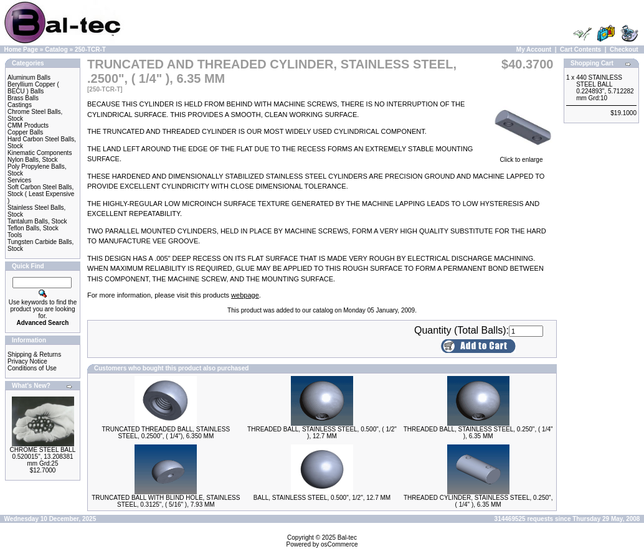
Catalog (56, 49)
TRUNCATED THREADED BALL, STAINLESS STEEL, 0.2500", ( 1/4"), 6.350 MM (166, 432)
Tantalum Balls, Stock (37, 221)
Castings (19, 104)
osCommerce (339, 544)
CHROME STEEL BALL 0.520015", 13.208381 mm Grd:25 (43, 456)
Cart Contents (580, 49)
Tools (14, 235)
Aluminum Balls (28, 77)
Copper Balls (25, 132)
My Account (533, 49)
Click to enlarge (521, 157)
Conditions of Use (32, 368)
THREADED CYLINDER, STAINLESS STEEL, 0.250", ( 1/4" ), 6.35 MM (478, 501)
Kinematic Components (39, 152)
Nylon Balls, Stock (32, 159)
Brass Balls (23, 98)
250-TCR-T (90, 49)
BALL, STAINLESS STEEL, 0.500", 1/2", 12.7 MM (322, 497)
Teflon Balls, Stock (33, 228)
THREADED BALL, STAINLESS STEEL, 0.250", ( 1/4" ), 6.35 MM (478, 432)
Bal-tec (347, 537)
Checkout (624, 49)
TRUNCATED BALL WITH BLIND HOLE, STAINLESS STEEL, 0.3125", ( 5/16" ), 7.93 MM (166, 501)
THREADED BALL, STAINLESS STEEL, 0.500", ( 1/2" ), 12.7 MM (322, 432)
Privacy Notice (27, 361)
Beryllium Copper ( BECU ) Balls (33, 88)
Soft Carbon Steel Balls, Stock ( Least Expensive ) (40, 194)
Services (19, 180)
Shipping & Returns (34, 354)
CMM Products (28, 125)
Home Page (21, 49)
